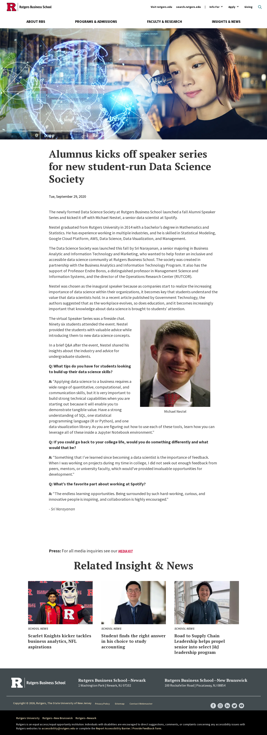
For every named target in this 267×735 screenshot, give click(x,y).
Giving (248, 7)
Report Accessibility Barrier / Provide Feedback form (128, 728)
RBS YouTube (241, 701)
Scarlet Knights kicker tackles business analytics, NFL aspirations (55, 643)
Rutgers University (28, 718)
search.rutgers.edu (188, 7)
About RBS (35, 21)
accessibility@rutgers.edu (58, 728)
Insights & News (226, 21)
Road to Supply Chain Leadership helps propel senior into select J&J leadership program (204, 643)
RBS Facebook (211, 701)
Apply (231, 7)
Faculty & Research (164, 21)
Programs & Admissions (96, 21)
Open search (260, 7)
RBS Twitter (234, 701)
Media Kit (126, 551)
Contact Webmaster (141, 703)
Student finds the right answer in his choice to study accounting (130, 641)
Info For (214, 7)
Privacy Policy (103, 703)
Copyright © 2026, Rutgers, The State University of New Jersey (52, 703)
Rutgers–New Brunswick (57, 718)
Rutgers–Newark (85, 718)
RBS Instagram (218, 701)
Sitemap (120, 703)
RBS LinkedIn (226, 701)
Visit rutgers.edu (161, 7)
